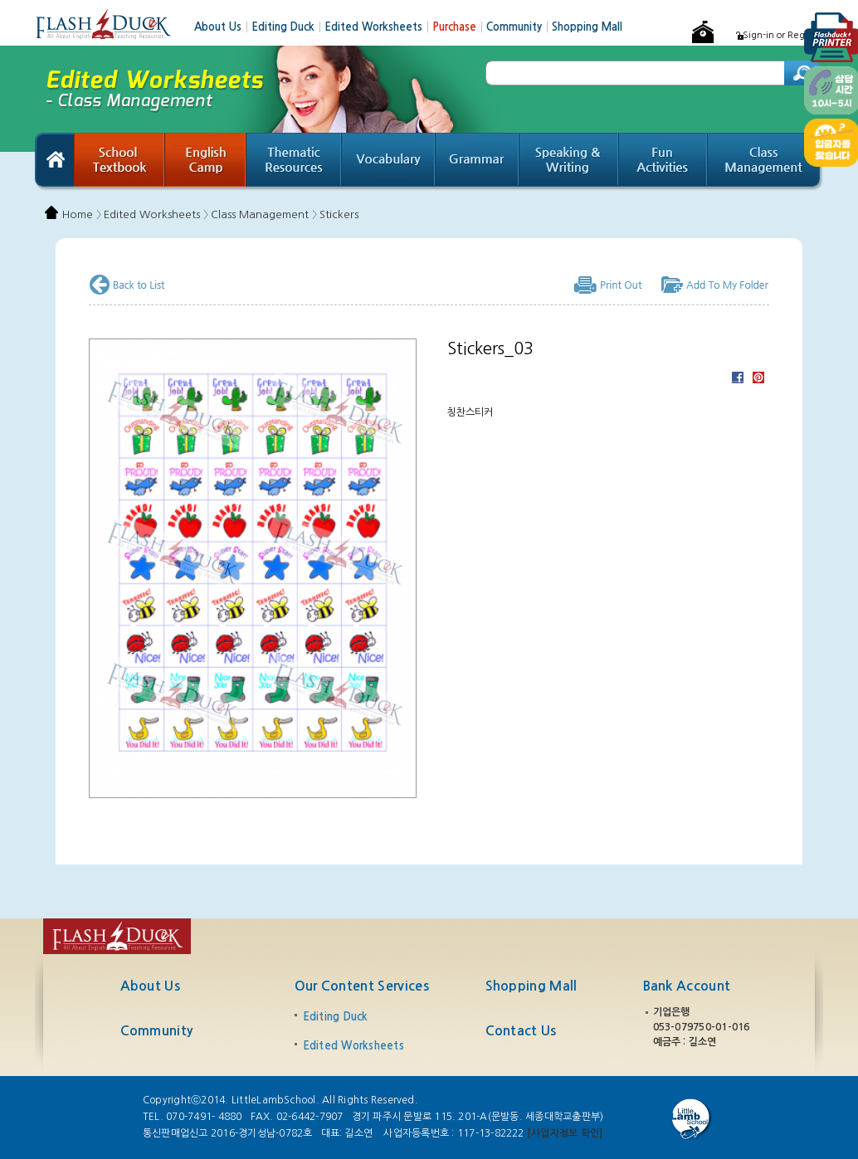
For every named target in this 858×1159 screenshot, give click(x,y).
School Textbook (119, 162)
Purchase (459, 27)
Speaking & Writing (569, 162)
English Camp (205, 162)
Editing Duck (287, 27)
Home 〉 (81, 214)
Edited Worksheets (378, 27)
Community (519, 27)
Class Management (765, 162)
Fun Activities (663, 162)
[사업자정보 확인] (564, 1133)
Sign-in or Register (783, 35)
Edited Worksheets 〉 (156, 214)
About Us (222, 27)
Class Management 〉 (264, 214)
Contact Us (521, 1031)
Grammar (477, 162)
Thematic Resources (294, 162)
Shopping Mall (587, 27)
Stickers (338, 214)
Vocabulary (389, 162)
